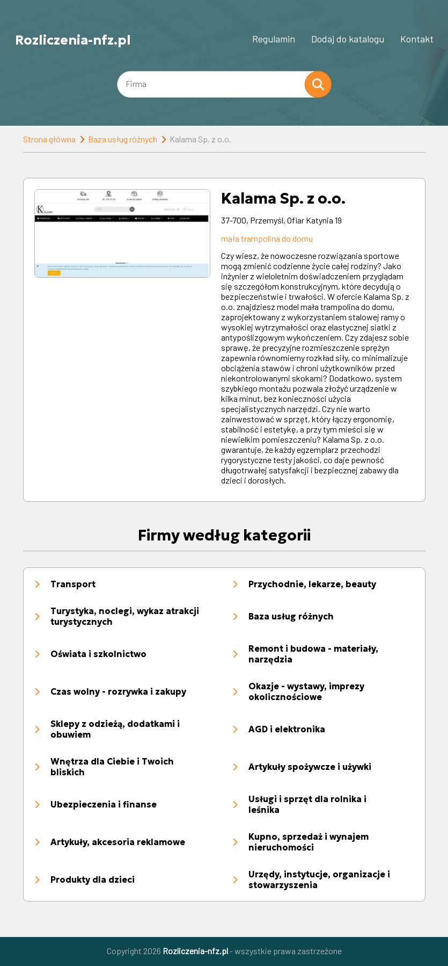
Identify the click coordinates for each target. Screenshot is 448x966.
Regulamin (273, 39)
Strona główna (49, 139)
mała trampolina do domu (267, 238)
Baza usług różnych (122, 139)
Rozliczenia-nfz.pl (73, 39)
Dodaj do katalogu (347, 39)
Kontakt (417, 39)
